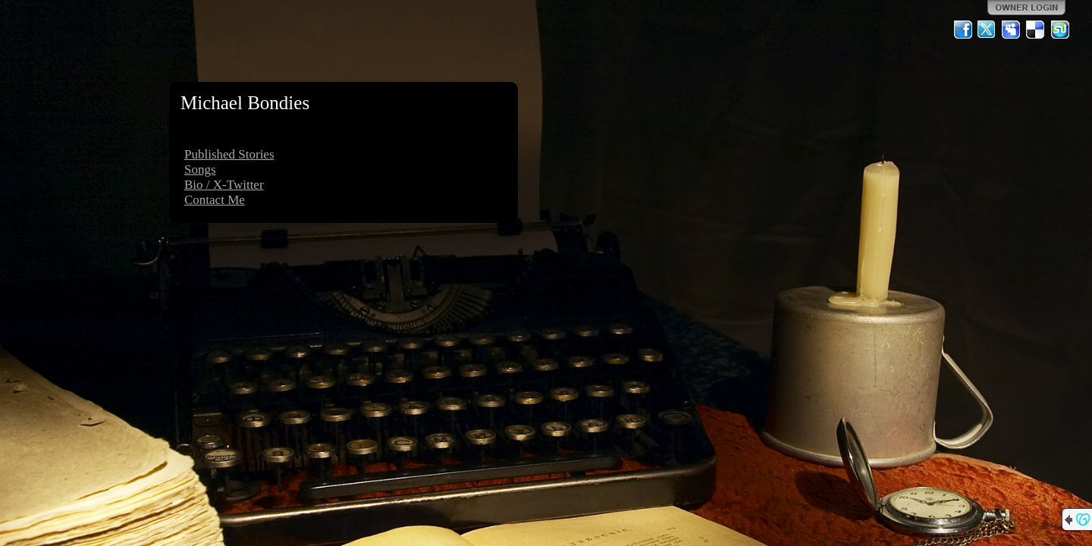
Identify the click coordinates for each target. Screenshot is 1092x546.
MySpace (1011, 29)
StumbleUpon (1060, 29)
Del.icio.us (1035, 29)
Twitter (987, 29)
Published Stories (229, 154)
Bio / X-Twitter (224, 184)
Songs (200, 169)
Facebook (963, 29)
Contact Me (214, 200)
